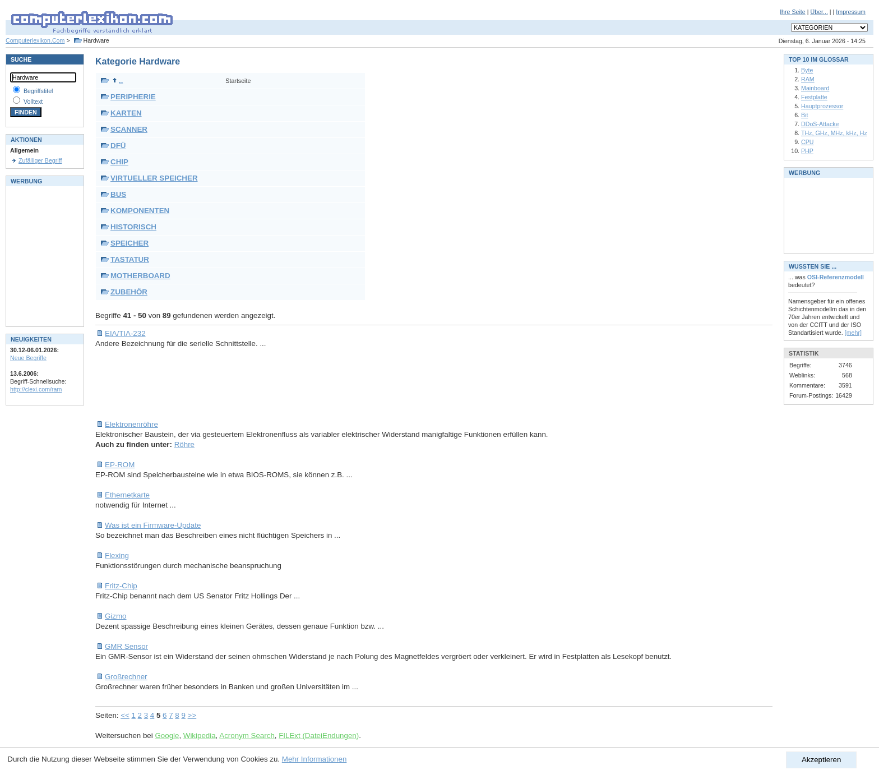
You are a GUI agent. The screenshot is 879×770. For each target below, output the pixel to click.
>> (192, 715)
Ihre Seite (793, 11)
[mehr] (853, 332)
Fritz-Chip (121, 586)
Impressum (851, 11)
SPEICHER (129, 243)
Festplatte (814, 97)
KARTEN (126, 113)
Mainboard (815, 88)
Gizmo (116, 616)
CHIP (119, 162)
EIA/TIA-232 (125, 333)
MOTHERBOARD (140, 275)
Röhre (184, 444)
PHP (807, 150)
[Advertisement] (299, 384)
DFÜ (118, 145)
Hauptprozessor (822, 106)
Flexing (117, 555)
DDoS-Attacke (820, 124)
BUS (118, 194)
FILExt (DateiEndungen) (319, 735)
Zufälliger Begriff (40, 160)
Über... (818, 11)
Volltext (33, 101)
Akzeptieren (821, 759)
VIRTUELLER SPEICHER (154, 178)
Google (167, 735)
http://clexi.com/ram (36, 389)
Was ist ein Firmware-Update (153, 525)
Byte (807, 70)
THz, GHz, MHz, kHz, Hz (834, 133)
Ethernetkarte (127, 495)
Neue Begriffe (28, 357)
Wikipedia (199, 735)
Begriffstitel (38, 90)
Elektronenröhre (131, 424)
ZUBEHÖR (128, 292)
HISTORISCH (133, 227)
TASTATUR (129, 259)
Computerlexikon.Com (35, 40)
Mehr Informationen (314, 759)
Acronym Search (247, 735)
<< (125, 715)
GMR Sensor (126, 646)
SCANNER (128, 129)
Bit (804, 115)
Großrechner (126, 676)
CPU (807, 142)
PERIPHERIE (133, 97)
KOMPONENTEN (139, 210)
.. (117, 80)
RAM (808, 79)
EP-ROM (120, 464)
